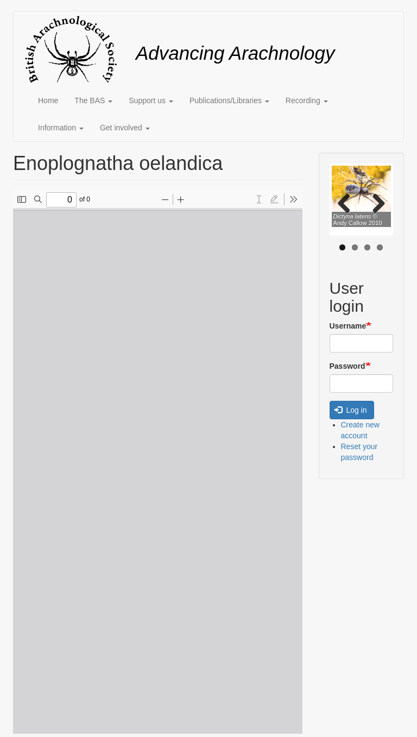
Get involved (125, 127)
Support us (151, 100)
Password (347, 366)
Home (48, 100)
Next (375, 202)
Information (61, 127)
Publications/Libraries (229, 100)
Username (348, 326)
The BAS (93, 100)
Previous (348, 202)
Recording (307, 100)
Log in (350, 410)
